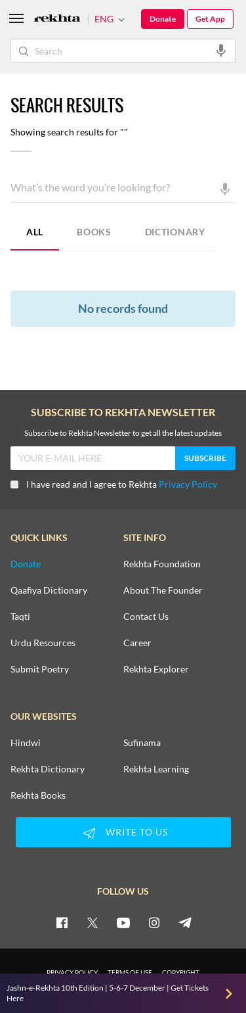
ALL (34, 231)
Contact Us (146, 616)
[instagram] (154, 922)
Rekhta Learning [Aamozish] (156, 769)
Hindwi (25, 742)
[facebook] (61, 922)
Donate (163, 19)
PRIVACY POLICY (72, 972)
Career (137, 643)
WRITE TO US (123, 832)
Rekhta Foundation (162, 564)
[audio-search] (221, 49)
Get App (210, 19)
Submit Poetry (39, 669)
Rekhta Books (38, 795)
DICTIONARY (175, 231)
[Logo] (57, 19)
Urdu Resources (42, 643)
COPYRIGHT (180, 972)
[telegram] (184, 922)
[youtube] (123, 922)
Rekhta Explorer (156, 669)
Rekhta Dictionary (47, 769)
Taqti (20, 616)
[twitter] (92, 922)
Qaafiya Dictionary (48, 590)
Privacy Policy (188, 484)
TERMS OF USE (130, 972)
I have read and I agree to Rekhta (113, 484)
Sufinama (142, 742)
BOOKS (94, 231)
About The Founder (163, 590)
